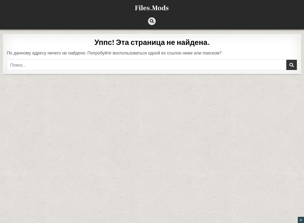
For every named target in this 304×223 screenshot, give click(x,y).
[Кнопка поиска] (152, 21)
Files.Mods (152, 8)
